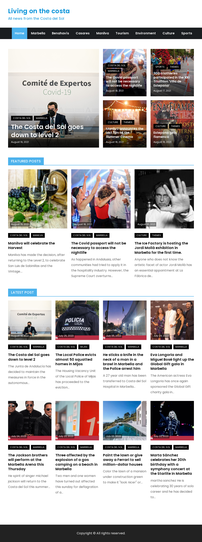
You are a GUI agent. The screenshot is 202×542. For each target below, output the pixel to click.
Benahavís (60, 33)
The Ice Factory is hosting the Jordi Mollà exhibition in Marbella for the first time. (161, 248)
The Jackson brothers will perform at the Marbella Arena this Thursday (28, 462)
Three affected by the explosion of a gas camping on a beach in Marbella (76, 462)
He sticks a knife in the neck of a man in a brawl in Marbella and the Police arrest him (123, 361)
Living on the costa (39, 11)
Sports (186, 33)
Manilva (102, 33)
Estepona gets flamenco (165, 134)
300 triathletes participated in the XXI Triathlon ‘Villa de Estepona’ (171, 79)
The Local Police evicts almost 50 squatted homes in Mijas (75, 359)
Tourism (122, 33)
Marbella (38, 33)
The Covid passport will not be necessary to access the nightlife (124, 81)
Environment (146, 33)
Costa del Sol (22, 118)
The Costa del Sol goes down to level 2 (47, 130)
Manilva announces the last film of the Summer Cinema (124, 132)
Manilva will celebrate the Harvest (31, 245)
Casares (83, 33)
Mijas (83, 346)
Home (19, 33)
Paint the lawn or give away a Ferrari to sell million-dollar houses (122, 460)
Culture (169, 33)
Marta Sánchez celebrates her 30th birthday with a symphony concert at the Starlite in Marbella (171, 464)
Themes (174, 66)
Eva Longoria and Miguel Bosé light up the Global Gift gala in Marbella (172, 361)
